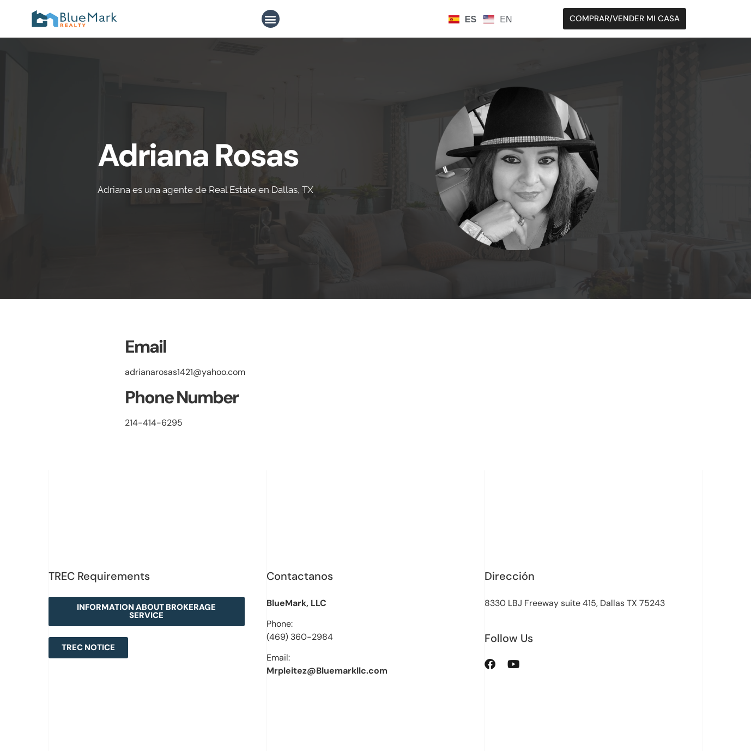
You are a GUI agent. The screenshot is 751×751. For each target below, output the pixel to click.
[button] (271, 19)
